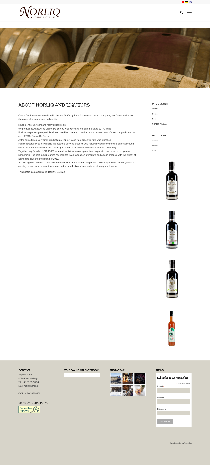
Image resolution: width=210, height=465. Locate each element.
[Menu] (188, 12)
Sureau (155, 109)
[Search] (181, 12)
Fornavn (160, 398)
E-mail (160, 386)
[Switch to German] (61, 172)
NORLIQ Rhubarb (159, 124)
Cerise (155, 114)
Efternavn (161, 409)
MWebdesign (187, 443)
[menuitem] (181, 12)
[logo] (40, 12)
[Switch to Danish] (51, 172)
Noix (154, 119)
